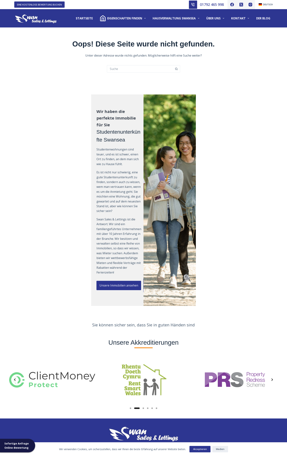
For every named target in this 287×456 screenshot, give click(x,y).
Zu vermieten (23, 389)
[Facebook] (232, 4)
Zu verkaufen (23, 394)
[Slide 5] (152, 321)
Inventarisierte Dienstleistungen (103, 394)
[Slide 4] (148, 321)
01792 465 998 (212, 4)
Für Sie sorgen (91, 399)
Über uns (215, 18)
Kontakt (241, 18)
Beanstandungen (93, 404)
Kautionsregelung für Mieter (168, 394)
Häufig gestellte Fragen (97, 418)
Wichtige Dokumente (162, 409)
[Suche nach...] (140, 68)
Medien (220, 449)
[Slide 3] (143, 321)
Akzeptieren (200, 449)
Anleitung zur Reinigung (165, 389)
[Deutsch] (266, 4)
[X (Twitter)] (241, 4)
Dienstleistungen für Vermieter (35, 399)
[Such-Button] (176, 68)
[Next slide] (272, 292)
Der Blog (263, 18)
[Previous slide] (14, 292)
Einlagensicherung (94, 409)
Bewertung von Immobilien (33, 404)
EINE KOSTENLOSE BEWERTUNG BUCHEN (39, 4)
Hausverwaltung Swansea (177, 18)
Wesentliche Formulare (164, 404)
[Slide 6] (156, 321)
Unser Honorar (24, 409)
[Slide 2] (137, 321)
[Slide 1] (130, 321)
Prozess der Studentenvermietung (104, 414)
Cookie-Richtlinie (92, 423)
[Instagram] (250, 4)
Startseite (84, 18)
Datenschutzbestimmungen (100, 428)
